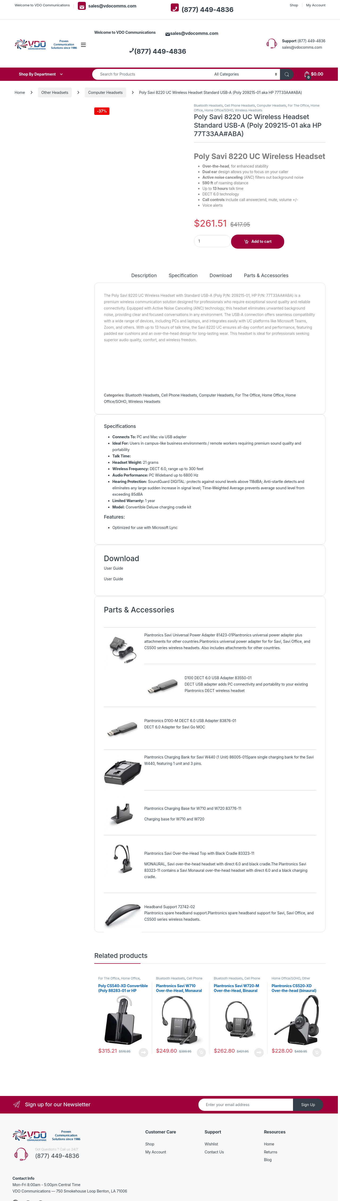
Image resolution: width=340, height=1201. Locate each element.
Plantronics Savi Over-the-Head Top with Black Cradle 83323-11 (199, 853)
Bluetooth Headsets (208, 105)
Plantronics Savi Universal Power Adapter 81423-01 (188, 635)
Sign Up (308, 1104)
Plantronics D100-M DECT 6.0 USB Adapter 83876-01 (190, 720)
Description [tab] (144, 275)
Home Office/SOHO (219, 110)
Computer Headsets (105, 92)
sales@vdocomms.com (107, 6)
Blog (268, 1159)
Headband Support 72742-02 (169, 906)
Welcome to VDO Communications (42, 5)
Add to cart (262, 241)
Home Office (273, 395)
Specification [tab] (183, 275)
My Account (315, 5)
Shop (294, 5)
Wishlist (211, 1144)
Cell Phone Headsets (239, 105)
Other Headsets (55, 92)
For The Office (298, 105)
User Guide (113, 568)
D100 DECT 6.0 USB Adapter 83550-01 (218, 677)
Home (20, 92)
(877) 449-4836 (202, 8)
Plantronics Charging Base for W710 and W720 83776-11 (192, 808)
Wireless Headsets (248, 110)
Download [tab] (221, 275)
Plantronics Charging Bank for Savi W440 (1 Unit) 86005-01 (195, 757)
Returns (270, 1152)
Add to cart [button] (201, 1052)
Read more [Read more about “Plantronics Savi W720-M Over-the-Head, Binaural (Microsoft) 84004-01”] (259, 1052)
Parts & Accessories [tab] (266, 275)
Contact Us (214, 1152)
